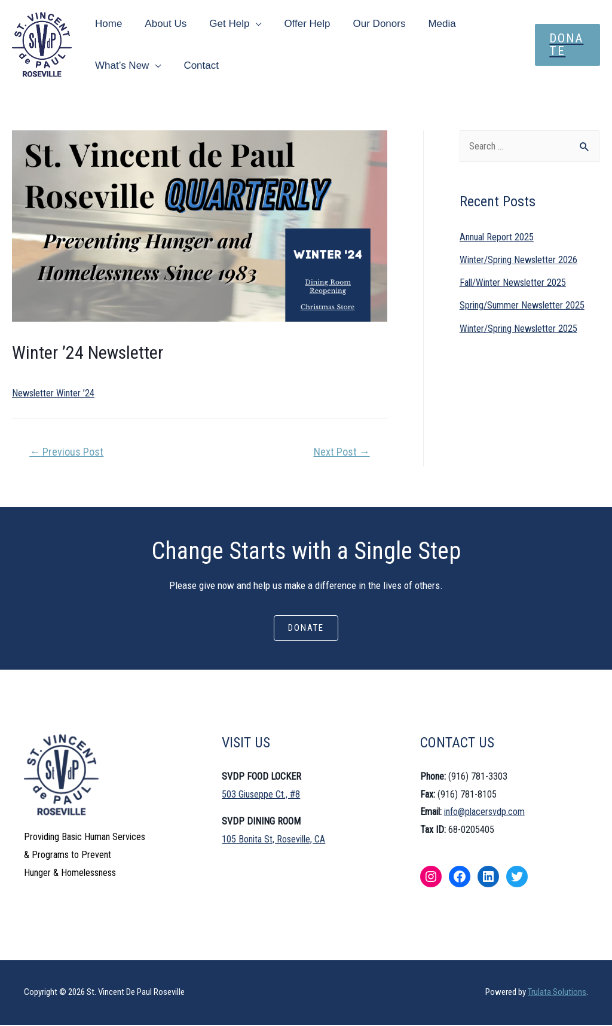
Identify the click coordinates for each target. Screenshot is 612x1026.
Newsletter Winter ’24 (54, 393)
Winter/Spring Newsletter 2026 (521, 260)
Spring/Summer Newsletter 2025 (524, 306)
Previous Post (66, 451)
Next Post (342, 451)
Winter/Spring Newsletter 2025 (521, 329)
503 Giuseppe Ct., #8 (261, 795)
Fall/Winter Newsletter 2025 (515, 283)
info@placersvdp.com (484, 813)
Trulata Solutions (557, 993)
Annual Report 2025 (498, 237)
